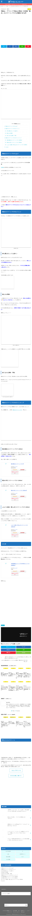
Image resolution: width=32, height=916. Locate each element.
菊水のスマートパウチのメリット (12, 128)
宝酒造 (2, 167)
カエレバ (15, 466)
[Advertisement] (16, 60)
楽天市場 (22, 469)
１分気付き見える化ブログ (15, 914)
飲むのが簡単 (9, 133)
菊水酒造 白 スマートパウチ (17, 463)
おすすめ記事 (8, 851)
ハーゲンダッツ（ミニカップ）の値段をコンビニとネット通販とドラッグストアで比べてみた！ (15, 833)
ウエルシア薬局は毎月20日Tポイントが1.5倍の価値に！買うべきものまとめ (15, 840)
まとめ (6, 147)
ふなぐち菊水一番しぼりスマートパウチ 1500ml (16, 144)
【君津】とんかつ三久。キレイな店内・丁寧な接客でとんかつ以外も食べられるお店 (15, 811)
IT (22, 851)
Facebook (18, 710)
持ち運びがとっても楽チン (11, 130)
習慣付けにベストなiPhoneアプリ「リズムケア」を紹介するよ (15, 826)
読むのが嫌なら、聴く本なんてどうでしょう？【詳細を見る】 (16, 4)
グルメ (3, 625)
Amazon (14, 469)
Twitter (13, 710)
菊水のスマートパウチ (17, 409)
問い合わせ (23, 912)
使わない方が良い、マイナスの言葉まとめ (13, 818)
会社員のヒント (22, 854)
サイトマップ (10, 912)
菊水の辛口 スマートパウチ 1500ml (13, 142)
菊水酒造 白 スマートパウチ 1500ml (13, 140)
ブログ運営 (8, 859)
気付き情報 (8, 856)
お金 (8, 854)
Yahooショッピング (14, 471)
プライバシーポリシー (16, 912)
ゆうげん (8, 702)
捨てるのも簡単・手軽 (10, 135)
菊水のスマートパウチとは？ (11, 126)
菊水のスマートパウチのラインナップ (12, 137)
